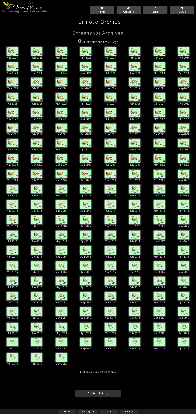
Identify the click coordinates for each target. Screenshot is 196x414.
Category (88, 411)
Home (67, 411)
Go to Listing (98, 393)
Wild (109, 411)
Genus (129, 411)
